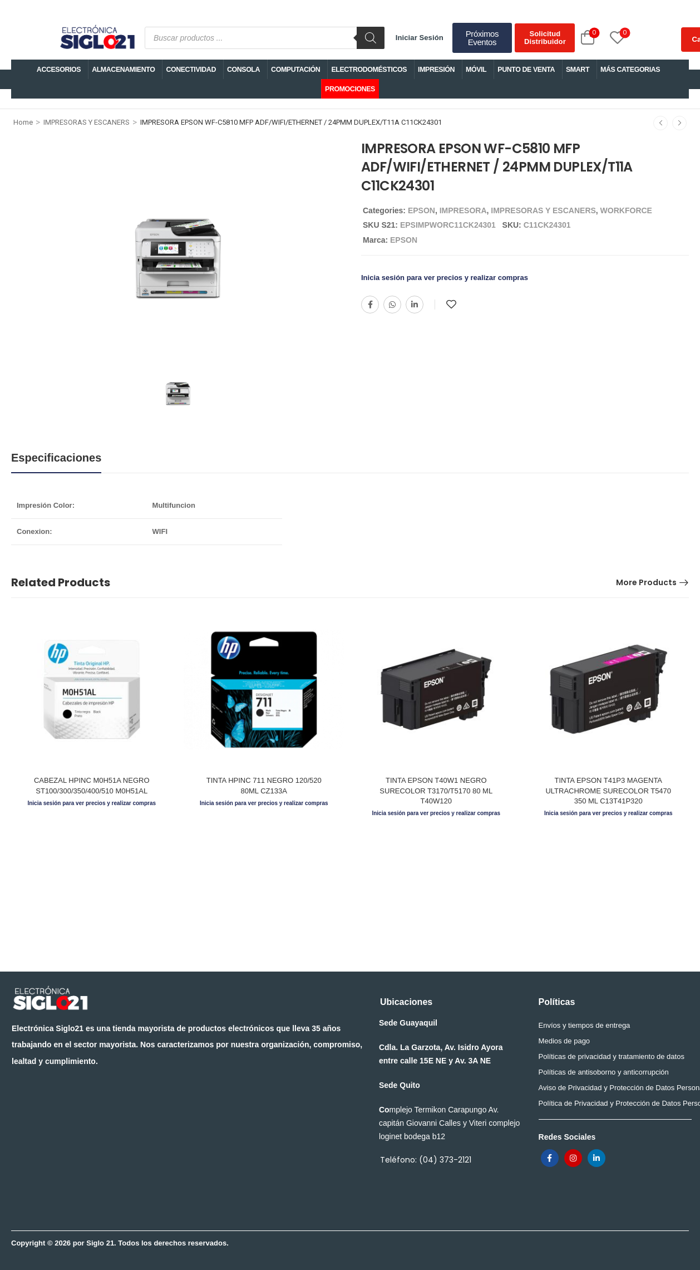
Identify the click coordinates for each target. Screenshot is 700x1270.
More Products (646, 582)
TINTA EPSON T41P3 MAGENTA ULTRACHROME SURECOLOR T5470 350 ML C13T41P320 (608, 790)
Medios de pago (564, 1041)
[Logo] (97, 37)
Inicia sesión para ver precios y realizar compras (444, 277)
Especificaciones (56, 458)
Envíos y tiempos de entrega (584, 1025)
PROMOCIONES (350, 89)
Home (23, 122)
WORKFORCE (626, 210)
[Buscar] (370, 38)
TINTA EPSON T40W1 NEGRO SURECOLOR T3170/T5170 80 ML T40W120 (435, 790)
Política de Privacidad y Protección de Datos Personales (612, 1103)
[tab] (56, 458)
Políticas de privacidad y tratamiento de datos (611, 1056)
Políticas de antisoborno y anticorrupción (604, 1072)
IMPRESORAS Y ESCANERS (86, 122)
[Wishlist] (605, 37)
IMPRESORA (463, 210)
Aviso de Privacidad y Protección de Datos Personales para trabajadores (612, 1087)
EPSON (421, 210)
